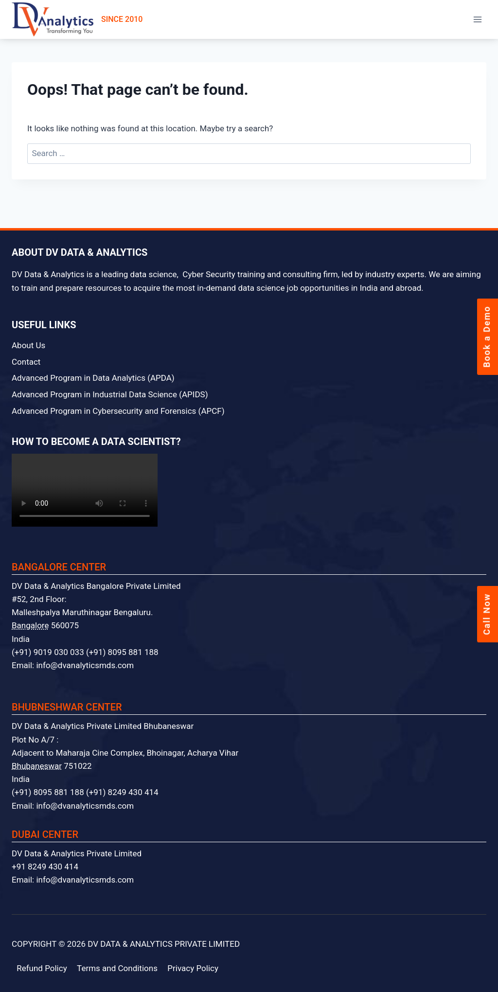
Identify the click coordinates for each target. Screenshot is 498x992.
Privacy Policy (192, 968)
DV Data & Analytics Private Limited (77, 853)
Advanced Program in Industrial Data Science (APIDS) (110, 394)
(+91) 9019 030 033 (48, 652)
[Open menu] (477, 19)
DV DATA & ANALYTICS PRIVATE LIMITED (164, 944)
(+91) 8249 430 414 (122, 792)
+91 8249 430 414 (45, 866)
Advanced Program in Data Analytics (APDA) (93, 378)
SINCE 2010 (77, 19)
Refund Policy (42, 968)
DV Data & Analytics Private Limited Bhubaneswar (103, 726)
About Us (28, 345)
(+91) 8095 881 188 (122, 652)
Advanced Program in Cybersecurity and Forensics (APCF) (118, 411)
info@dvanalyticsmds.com (85, 665)
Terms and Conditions (117, 968)
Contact (26, 362)
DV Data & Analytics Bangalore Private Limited (96, 586)
